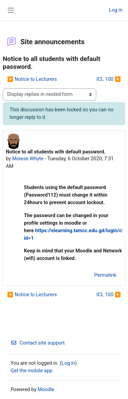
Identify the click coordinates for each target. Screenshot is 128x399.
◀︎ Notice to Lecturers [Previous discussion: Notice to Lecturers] (32, 79)
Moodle (46, 389)
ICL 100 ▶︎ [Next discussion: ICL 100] (109, 79)
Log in (116, 10)
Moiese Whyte (28, 158)
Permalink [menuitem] (105, 275)
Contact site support (38, 343)
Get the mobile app (31, 370)
